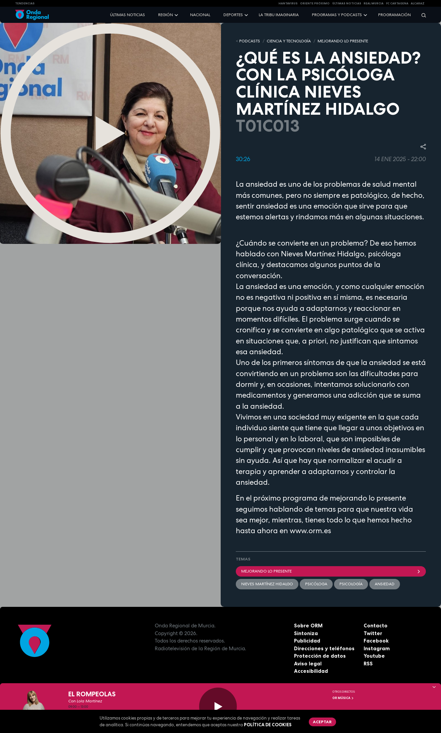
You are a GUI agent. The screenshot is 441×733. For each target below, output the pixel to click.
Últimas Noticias (346, 3)
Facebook (376, 640)
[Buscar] (421, 15)
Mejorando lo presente (331, 571)
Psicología (351, 584)
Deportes (233, 14)
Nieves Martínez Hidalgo (267, 584)
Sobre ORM (308, 625)
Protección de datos (320, 656)
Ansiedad (385, 584)
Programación (394, 14)
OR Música (343, 698)
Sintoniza (306, 633)
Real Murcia (373, 3)
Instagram (377, 648)
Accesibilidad (311, 671)
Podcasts (249, 41)
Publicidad (307, 640)
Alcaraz (418, 3)
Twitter (373, 633)
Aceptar (322, 721)
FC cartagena (397, 3)
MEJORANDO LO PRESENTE (343, 41)
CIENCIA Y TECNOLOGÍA (289, 41)
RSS (368, 663)
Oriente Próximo (315, 3)
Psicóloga (316, 584)
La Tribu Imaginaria (279, 14)
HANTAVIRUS (288, 3)
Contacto (376, 625)
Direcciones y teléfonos (324, 648)
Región (165, 14)
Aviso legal (308, 663)
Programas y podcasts (337, 14)
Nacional (200, 14)
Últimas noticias (127, 14)
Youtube (374, 656)
